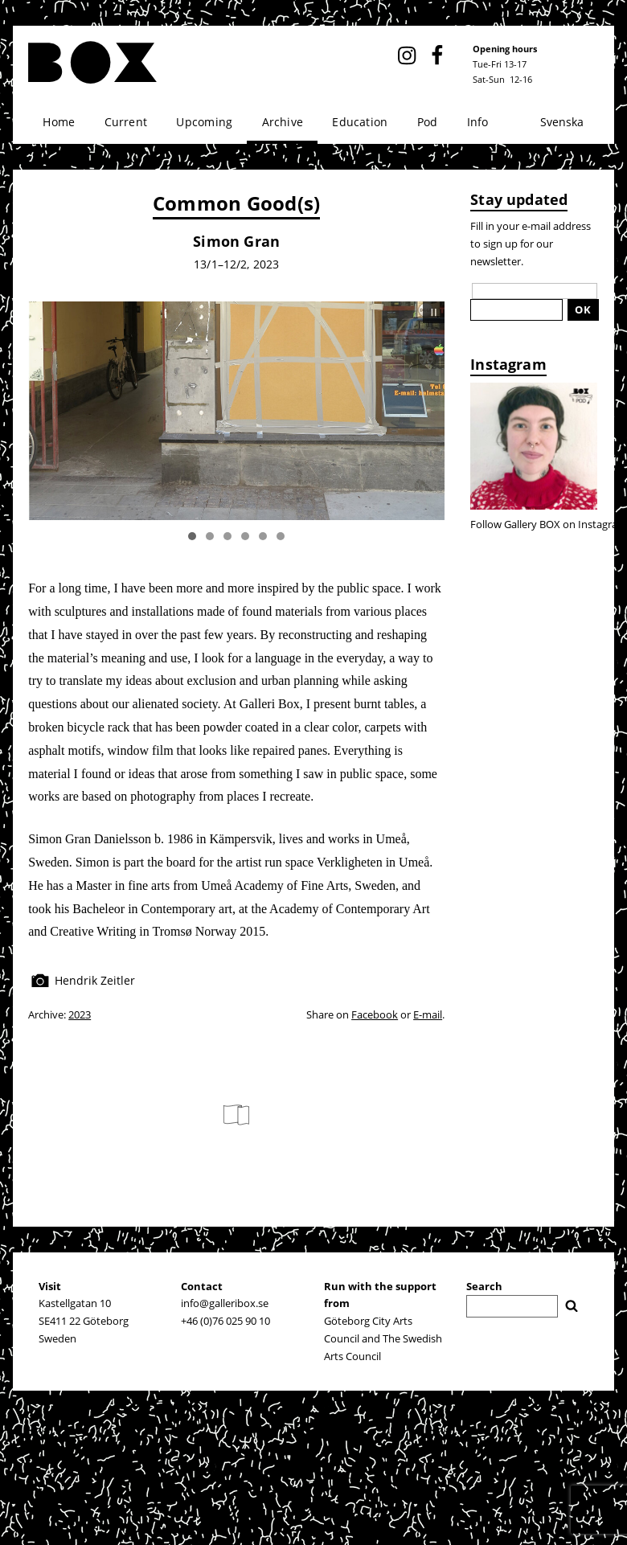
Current (125, 121)
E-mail (427, 1014)
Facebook (374, 1014)
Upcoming (204, 121)
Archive (282, 121)
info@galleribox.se (224, 1303)
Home (59, 121)
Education (359, 121)
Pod (427, 121)
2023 (79, 1014)
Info (478, 121)
